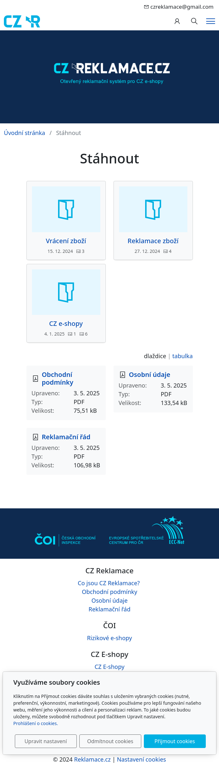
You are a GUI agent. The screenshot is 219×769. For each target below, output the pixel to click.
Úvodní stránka (24, 133)
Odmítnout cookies (110, 741)
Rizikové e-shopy (109, 638)
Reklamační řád (66, 436)
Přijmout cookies (174, 741)
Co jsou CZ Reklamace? (109, 583)
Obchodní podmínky (58, 378)
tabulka (182, 356)
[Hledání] (194, 21)
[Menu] (210, 21)
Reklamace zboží (153, 241)
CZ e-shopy (66, 323)
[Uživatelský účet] (177, 21)
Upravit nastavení (46, 741)
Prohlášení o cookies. (35, 723)
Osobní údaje (149, 374)
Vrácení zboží (66, 241)
